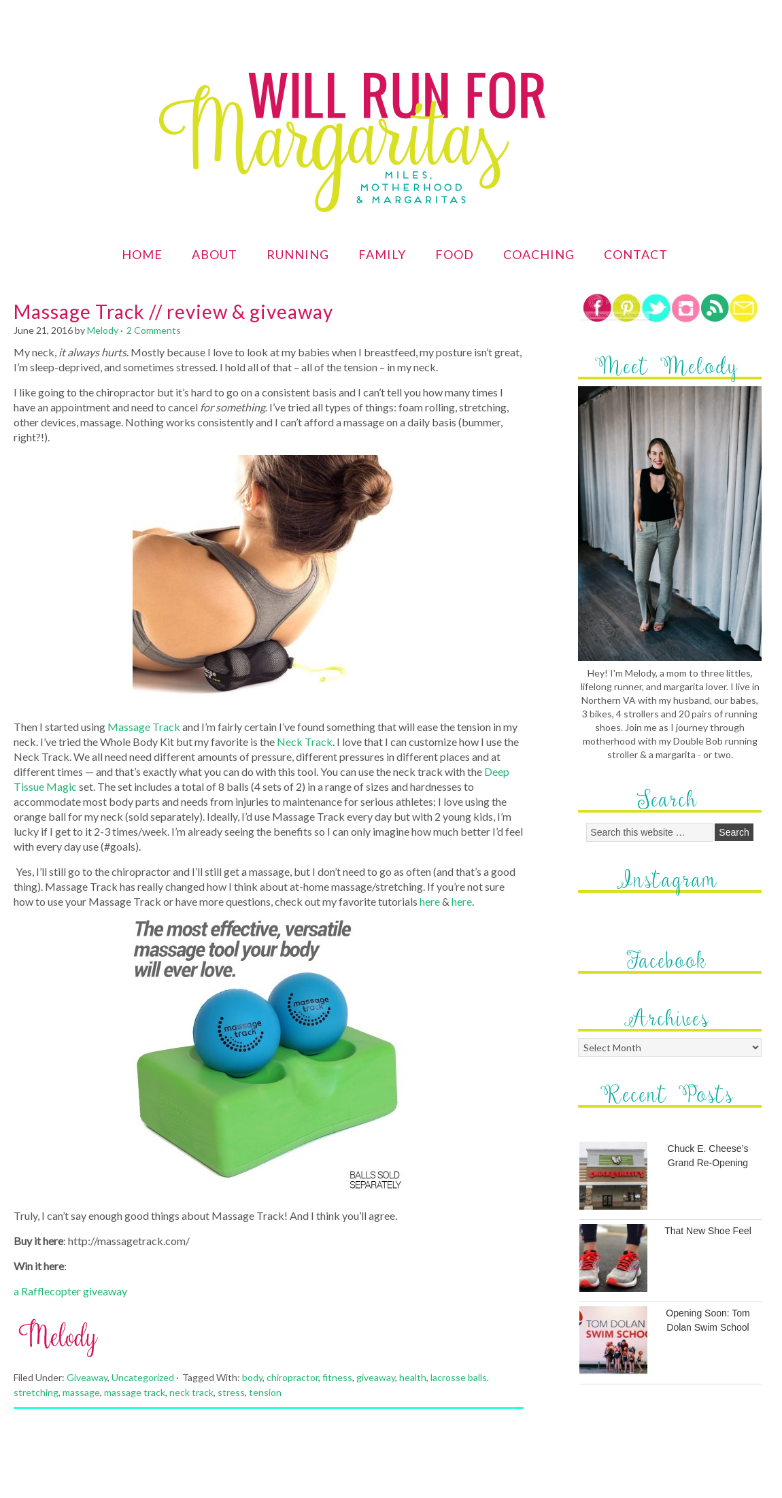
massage (81, 1392)
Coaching (539, 254)
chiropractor (292, 1377)
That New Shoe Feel (707, 1230)
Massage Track (143, 726)
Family (382, 254)
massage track (134, 1392)
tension (265, 1392)
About (214, 254)
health (412, 1377)
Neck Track (305, 741)
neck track (191, 1392)
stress (231, 1392)
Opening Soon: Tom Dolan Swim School (708, 1320)
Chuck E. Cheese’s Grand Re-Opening (708, 1155)
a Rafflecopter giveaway (70, 1290)
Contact (636, 254)
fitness (337, 1377)
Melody (102, 330)
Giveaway (87, 1377)
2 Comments (153, 330)
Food (454, 254)
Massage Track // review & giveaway (173, 311)
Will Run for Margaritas (323, 101)
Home (142, 254)
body (252, 1377)
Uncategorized (143, 1377)
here (430, 901)
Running (298, 254)
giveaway (375, 1377)
